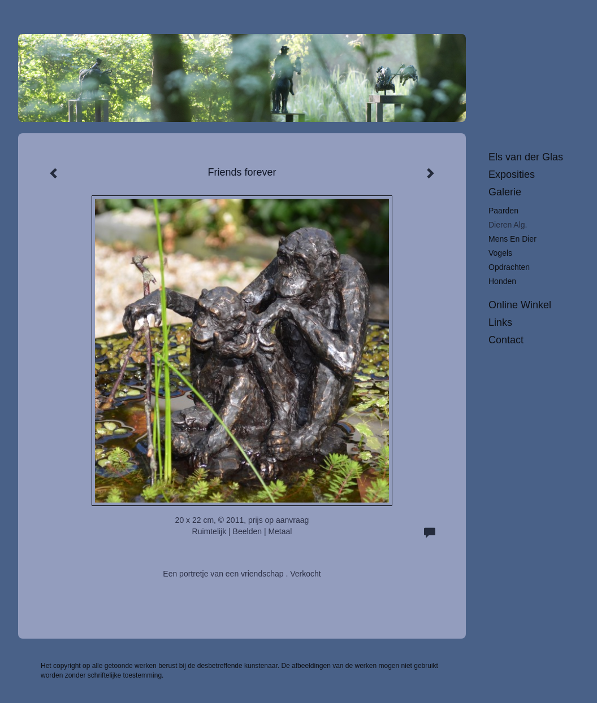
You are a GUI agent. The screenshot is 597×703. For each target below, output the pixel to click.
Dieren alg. (507, 224)
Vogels (500, 252)
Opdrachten (509, 267)
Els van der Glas (525, 157)
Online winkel (519, 305)
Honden (502, 281)
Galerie (504, 192)
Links (500, 322)
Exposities (511, 174)
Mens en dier (512, 238)
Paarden (503, 210)
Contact (506, 340)
